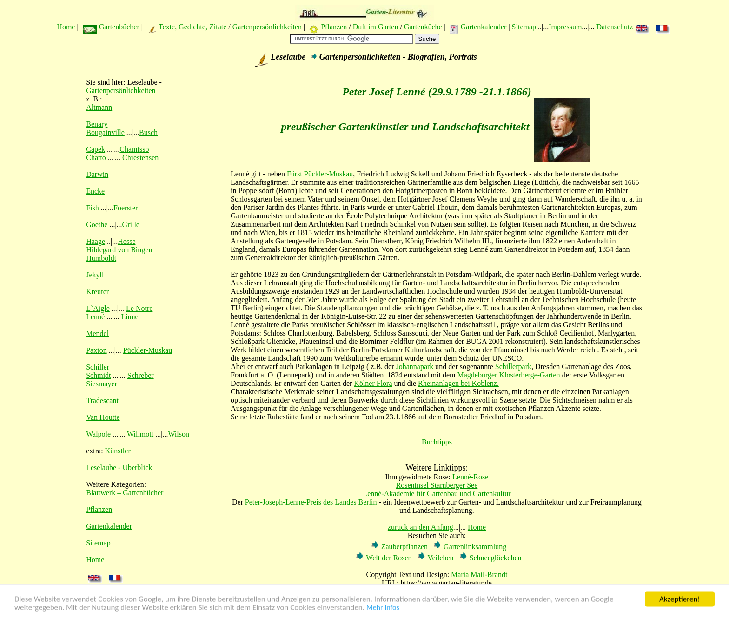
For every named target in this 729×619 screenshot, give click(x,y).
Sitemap (524, 27)
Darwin (97, 174)
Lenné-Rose (470, 477)
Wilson (178, 434)
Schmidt (98, 375)
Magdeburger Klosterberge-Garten (508, 375)
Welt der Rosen (388, 558)
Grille (130, 225)
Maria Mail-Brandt (479, 575)
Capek (95, 149)
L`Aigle (98, 308)
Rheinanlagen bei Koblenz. (458, 383)
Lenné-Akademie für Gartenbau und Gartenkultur (436, 494)
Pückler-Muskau (147, 350)
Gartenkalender (484, 27)
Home (66, 27)
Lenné (95, 317)
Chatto (96, 157)
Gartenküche (423, 27)
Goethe (96, 225)
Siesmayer (101, 384)
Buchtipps (437, 442)
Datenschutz (614, 27)
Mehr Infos (382, 608)
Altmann (99, 107)
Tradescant (102, 400)
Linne (129, 317)
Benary (96, 124)
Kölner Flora (373, 383)
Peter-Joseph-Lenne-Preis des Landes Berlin (312, 502)
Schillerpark (513, 366)
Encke (95, 191)
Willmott (140, 434)
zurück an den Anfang (420, 527)
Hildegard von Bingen (119, 250)
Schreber (140, 375)
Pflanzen (334, 27)
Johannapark (415, 366)
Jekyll (95, 275)
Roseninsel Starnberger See (437, 485)
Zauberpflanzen (404, 547)
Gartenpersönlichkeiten (267, 27)
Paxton (96, 350)
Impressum (565, 27)
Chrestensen (140, 157)
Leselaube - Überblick (119, 467)
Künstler (118, 451)
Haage (95, 241)
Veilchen (441, 558)
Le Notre (139, 308)
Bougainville (105, 132)
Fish (92, 208)
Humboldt (101, 258)
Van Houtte (102, 417)
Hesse (126, 241)
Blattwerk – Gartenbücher (124, 493)
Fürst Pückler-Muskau (320, 174)
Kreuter (97, 292)
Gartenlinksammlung (475, 547)
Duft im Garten (375, 27)
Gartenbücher (119, 27)
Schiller (97, 367)
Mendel (97, 333)
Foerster (125, 208)
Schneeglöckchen (496, 558)
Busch (148, 132)
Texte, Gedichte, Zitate (192, 27)
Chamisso (134, 149)
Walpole (98, 434)
